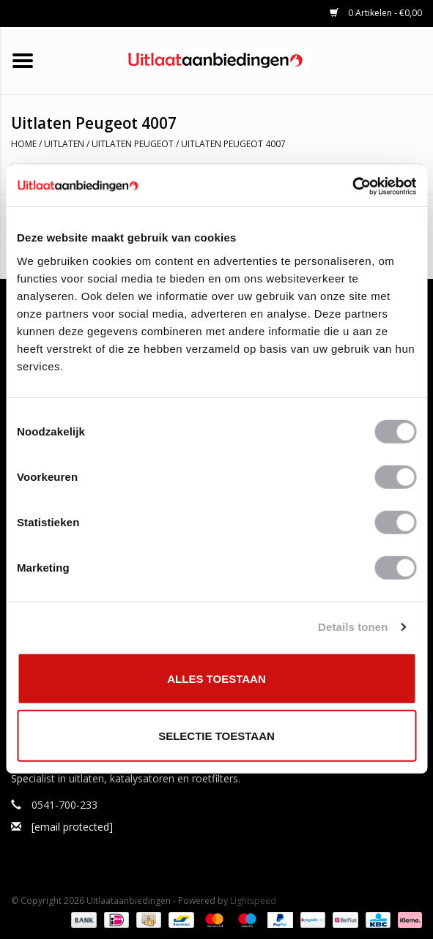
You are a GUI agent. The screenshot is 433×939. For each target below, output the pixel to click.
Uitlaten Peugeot (133, 144)
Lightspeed (253, 900)
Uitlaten (64, 144)
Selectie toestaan (216, 736)
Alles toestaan (216, 678)
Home (24, 144)
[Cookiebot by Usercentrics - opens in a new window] (352, 185)
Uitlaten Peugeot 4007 (233, 144)
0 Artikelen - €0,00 (376, 13)
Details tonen (353, 627)
